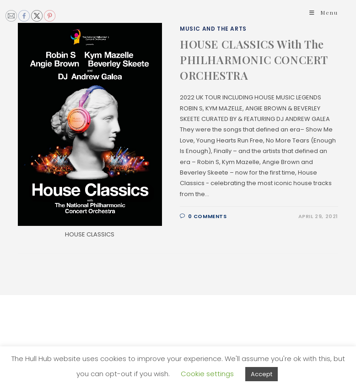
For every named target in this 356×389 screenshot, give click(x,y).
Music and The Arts (213, 29)
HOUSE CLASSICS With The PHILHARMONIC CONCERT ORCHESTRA (254, 59)
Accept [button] (261, 374)
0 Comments (207, 216)
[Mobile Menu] (323, 12)
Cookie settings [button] (207, 373)
